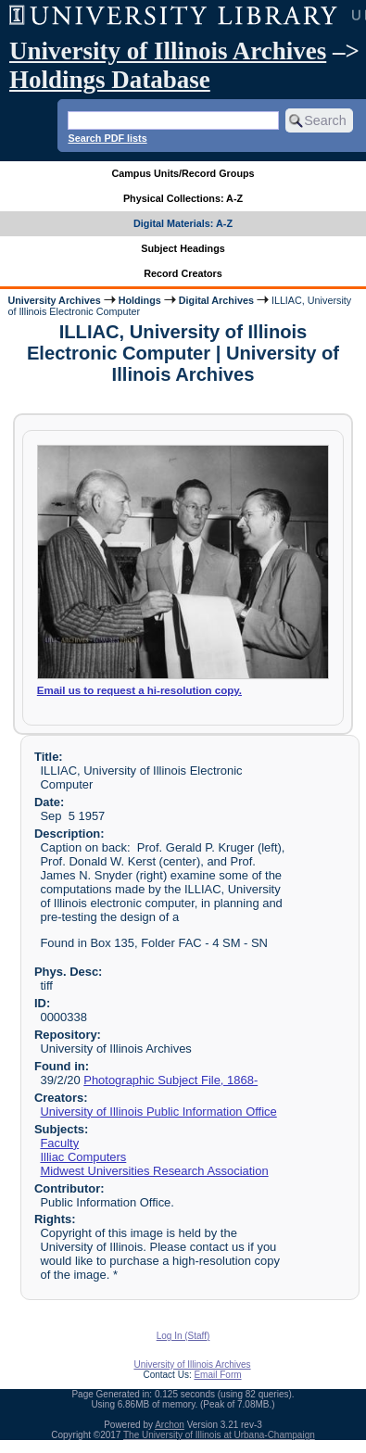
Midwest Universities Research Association (154, 1171)
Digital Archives (216, 300)
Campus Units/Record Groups (182, 173)
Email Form (217, 1375)
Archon (169, 1425)
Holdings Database (109, 80)
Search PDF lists (107, 138)
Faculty (59, 1143)
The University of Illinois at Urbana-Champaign (219, 1435)
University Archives (53, 300)
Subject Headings (183, 248)
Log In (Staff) (183, 1336)
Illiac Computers (83, 1157)
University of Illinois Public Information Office (158, 1111)
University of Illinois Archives (167, 51)
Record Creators (183, 273)
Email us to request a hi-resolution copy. (139, 690)
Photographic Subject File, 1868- (170, 1080)
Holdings (140, 300)
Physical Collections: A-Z (183, 198)
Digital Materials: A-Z (183, 223)
